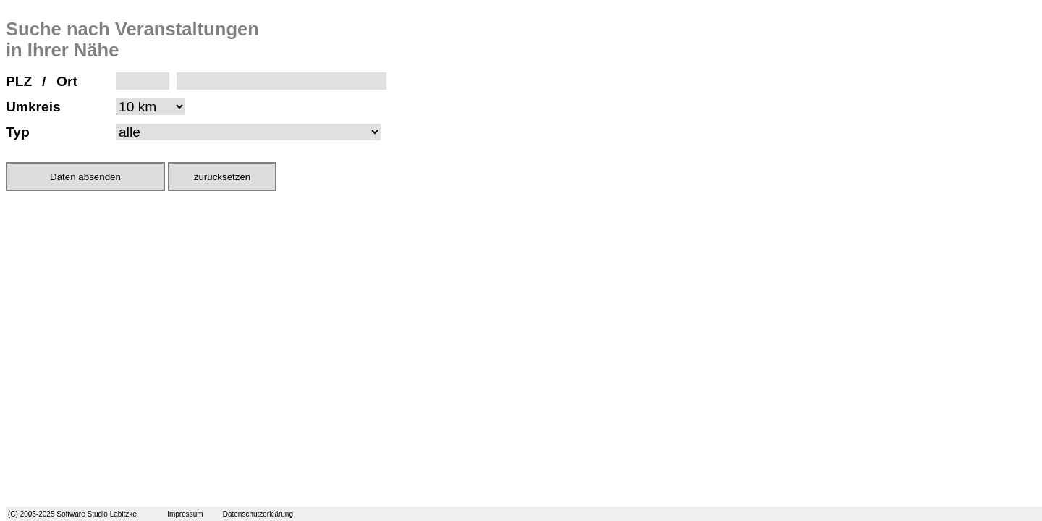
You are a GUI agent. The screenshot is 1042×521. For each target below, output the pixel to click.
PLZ (19, 81)
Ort (66, 81)
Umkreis (33, 106)
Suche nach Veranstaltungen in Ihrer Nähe (132, 39)
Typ (18, 132)
